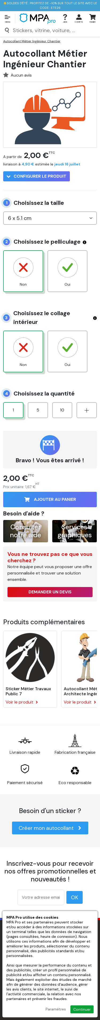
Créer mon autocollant (50, 828)
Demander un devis (50, 592)
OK (74, 897)
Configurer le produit (36, 176)
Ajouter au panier (50, 499)
